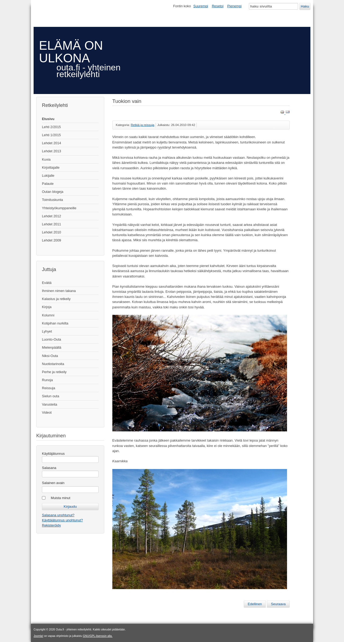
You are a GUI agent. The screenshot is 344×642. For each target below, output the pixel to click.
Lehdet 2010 (51, 232)
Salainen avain (53, 483)
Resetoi (217, 6)
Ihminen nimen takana (59, 291)
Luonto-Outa (51, 339)
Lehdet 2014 (51, 143)
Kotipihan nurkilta (55, 323)
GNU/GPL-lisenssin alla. (97, 635)
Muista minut (60, 498)
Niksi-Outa (50, 356)
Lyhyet (47, 331)
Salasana (49, 468)
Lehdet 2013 (51, 151)
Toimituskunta (52, 200)
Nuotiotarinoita (53, 364)
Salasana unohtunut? (58, 515)
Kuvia (46, 159)
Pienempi (234, 6)
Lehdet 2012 (51, 216)
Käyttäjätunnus (53, 454)
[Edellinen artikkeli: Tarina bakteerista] (255, 604)
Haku (305, 6)
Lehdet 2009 (51, 240)
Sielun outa (50, 396)
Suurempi (200, 6)
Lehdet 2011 (51, 224)
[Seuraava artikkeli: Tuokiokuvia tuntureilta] (278, 604)
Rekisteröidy (51, 525)
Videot (47, 412)
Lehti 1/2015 (51, 135)
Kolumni (48, 315)
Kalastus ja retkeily (56, 299)
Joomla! (38, 635)
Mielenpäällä (51, 347)
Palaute (47, 184)
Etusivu (48, 119)
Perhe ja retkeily (54, 372)
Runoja (47, 380)
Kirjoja (47, 307)
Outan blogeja (52, 192)
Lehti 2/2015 (51, 127)
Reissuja (48, 388)
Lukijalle (48, 176)
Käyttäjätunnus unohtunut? (62, 520)
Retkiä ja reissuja (143, 125)
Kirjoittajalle (50, 167)
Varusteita (49, 404)
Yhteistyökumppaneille (59, 208)
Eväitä (47, 283)
